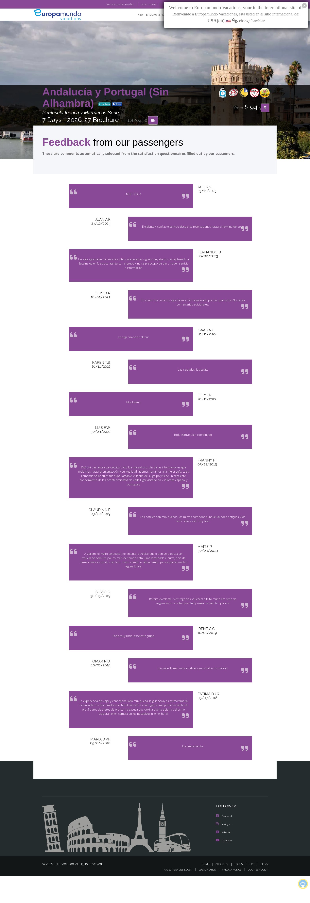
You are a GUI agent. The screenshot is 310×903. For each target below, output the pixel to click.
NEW (136, 14)
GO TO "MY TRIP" (142, 4)
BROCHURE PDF (153, 14)
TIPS (252, 890)
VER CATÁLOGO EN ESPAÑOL (111, 4)
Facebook (224, 843)
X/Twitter (224, 858)
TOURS (239, 890)
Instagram (224, 851)
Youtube (224, 866)
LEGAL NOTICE (204, 896)
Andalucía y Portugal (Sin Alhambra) (105, 97)
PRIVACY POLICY (229, 896)
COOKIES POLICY (257, 896)
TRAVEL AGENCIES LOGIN (173, 896)
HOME (207, 890)
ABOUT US (222, 890)
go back (104, 104)
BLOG (162, 4)
